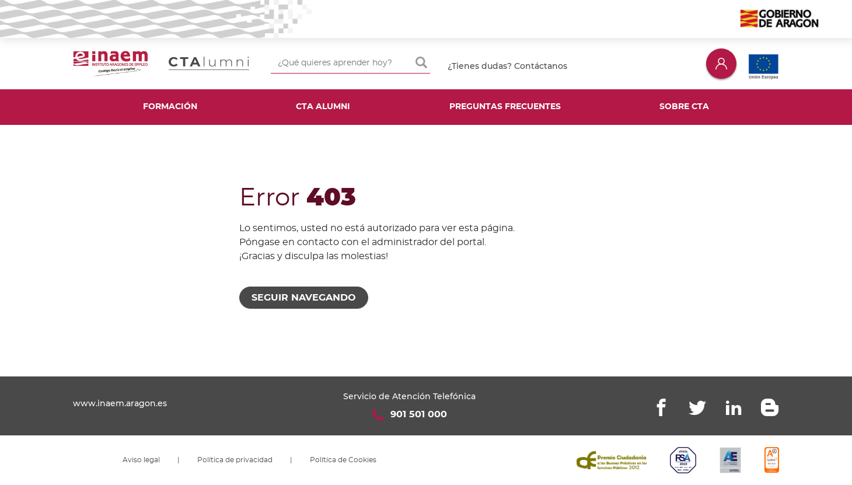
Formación (170, 107)
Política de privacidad (235, 459)
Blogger (770, 407)
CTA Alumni (323, 107)
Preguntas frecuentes (505, 107)
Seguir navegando (304, 297)
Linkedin (733, 407)
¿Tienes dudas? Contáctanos (507, 66)
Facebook (661, 407)
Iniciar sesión (721, 63)
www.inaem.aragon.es (120, 403)
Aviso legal (141, 459)
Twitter (697, 407)
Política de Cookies (343, 459)
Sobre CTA (684, 107)
